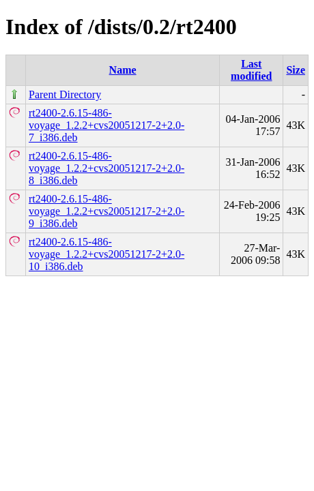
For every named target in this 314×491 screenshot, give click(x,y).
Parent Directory (65, 94)
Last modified (251, 70)
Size (295, 70)
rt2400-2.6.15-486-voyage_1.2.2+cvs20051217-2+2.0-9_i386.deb (106, 211)
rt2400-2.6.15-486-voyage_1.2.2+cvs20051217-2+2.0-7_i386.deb (106, 125)
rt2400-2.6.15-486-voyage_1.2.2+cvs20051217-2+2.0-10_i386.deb (106, 254)
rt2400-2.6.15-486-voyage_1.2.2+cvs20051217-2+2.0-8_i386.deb (106, 168)
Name (123, 70)
